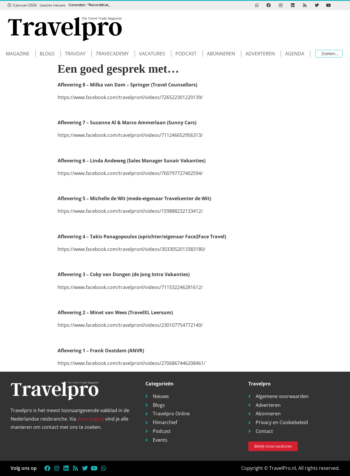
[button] (21, 53)
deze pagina (90, 419)
